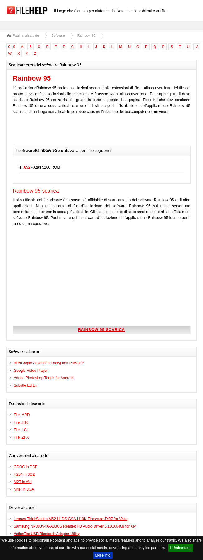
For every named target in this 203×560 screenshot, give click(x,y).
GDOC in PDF (25, 467)
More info (102, 555)
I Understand (180, 548)
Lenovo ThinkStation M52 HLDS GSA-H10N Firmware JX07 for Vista (70, 519)
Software (58, 35)
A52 (26, 167)
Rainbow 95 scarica (101, 330)
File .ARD (22, 415)
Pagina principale (26, 35)
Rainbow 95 (86, 35)
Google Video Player (31, 370)
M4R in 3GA (24, 489)
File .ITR (21, 422)
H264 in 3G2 (24, 474)
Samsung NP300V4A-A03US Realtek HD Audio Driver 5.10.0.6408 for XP (75, 526)
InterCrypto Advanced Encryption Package (49, 363)
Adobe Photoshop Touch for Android (43, 378)
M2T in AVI (23, 482)
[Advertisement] (85, 133)
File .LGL (21, 430)
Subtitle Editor (25, 385)
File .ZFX (21, 437)
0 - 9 (11, 47)
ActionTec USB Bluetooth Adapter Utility (46, 534)
